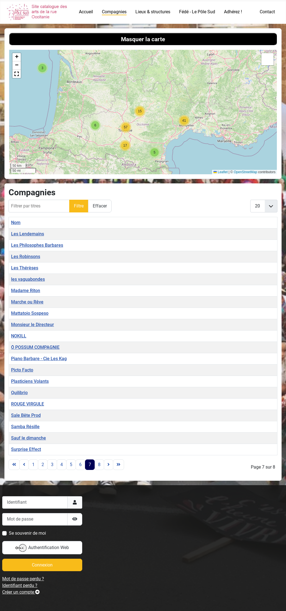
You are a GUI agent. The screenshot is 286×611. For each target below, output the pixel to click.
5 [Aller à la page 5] (71, 464)
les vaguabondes (28, 279)
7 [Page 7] (90, 464)
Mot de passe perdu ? (23, 578)
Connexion (42, 565)
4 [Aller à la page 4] (61, 464)
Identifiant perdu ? (19, 585)
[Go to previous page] (24, 464)
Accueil (86, 11)
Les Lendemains (27, 233)
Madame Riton (25, 290)
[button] (42, 68)
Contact (267, 11)
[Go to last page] (118, 464)
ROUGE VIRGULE (27, 404)
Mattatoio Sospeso (29, 313)
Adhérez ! (233, 11)
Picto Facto (22, 370)
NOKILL (18, 336)
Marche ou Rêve (27, 302)
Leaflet (220, 172)
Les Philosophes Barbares (37, 245)
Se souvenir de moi (27, 533)
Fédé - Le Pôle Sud (197, 11)
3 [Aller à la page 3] (52, 464)
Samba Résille (25, 426)
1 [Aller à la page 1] (33, 464)
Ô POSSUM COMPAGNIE (35, 347)
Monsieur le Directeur (32, 324)
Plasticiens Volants (30, 381)
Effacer (100, 206)
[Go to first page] (14, 464)
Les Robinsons (25, 256)
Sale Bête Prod (26, 415)
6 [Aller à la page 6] (80, 464)
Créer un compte (21, 592)
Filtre (79, 206)
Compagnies (114, 11)
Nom (15, 222)
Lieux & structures (152, 11)
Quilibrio (19, 392)
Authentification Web (42, 547)
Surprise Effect (26, 449)
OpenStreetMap (245, 172)
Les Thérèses (24, 268)
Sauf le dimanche (28, 438)
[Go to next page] (108, 464)
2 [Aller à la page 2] (43, 464)
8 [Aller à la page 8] (99, 464)
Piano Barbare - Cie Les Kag (39, 358)
